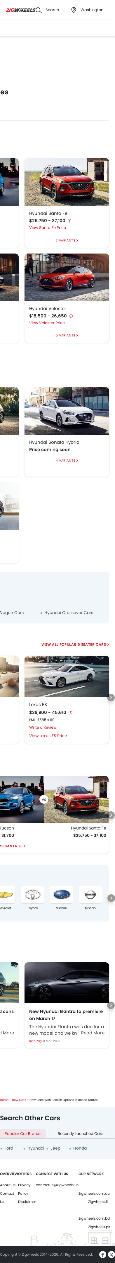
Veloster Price (52, 323)
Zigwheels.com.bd (94, 1218)
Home (4, 1100)
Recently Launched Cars (80, 1133)
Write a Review (43, 727)
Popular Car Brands (23, 1133)
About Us (7, 1184)
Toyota (32, 908)
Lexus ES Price (53, 736)
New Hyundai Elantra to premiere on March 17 (66, 1014)
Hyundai (35, 1148)
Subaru (61, 908)
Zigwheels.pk (99, 1226)
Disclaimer (27, 1201)
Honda (80, 1148)
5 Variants (66, 335)
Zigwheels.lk (98, 1201)
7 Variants (66, 240)
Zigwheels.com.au (94, 1193)
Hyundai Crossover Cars (68, 613)
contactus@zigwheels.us (57, 1184)
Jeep (55, 1148)
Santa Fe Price (52, 227)
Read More (92, 1033)
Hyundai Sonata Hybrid (54, 442)
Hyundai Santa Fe (48, 213)
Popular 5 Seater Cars (83, 644)
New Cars (19, 1100)
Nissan (90, 908)
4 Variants (66, 460)
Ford (8, 1148)
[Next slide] (111, 697)
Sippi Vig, (36, 1041)
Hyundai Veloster (47, 308)
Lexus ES (38, 704)
